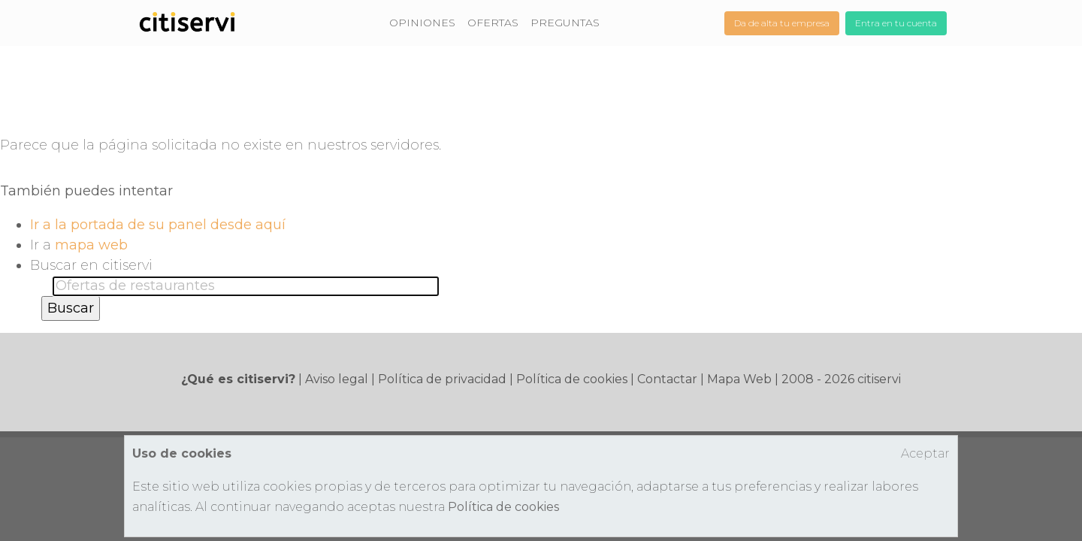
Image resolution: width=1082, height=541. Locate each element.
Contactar (667, 379)
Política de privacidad (442, 379)
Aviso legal (336, 379)
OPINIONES (422, 22)
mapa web (91, 245)
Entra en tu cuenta (896, 23)
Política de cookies (571, 379)
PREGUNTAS (565, 22)
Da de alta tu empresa (782, 23)
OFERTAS (492, 22)
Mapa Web (739, 379)
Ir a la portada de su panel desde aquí (158, 224)
